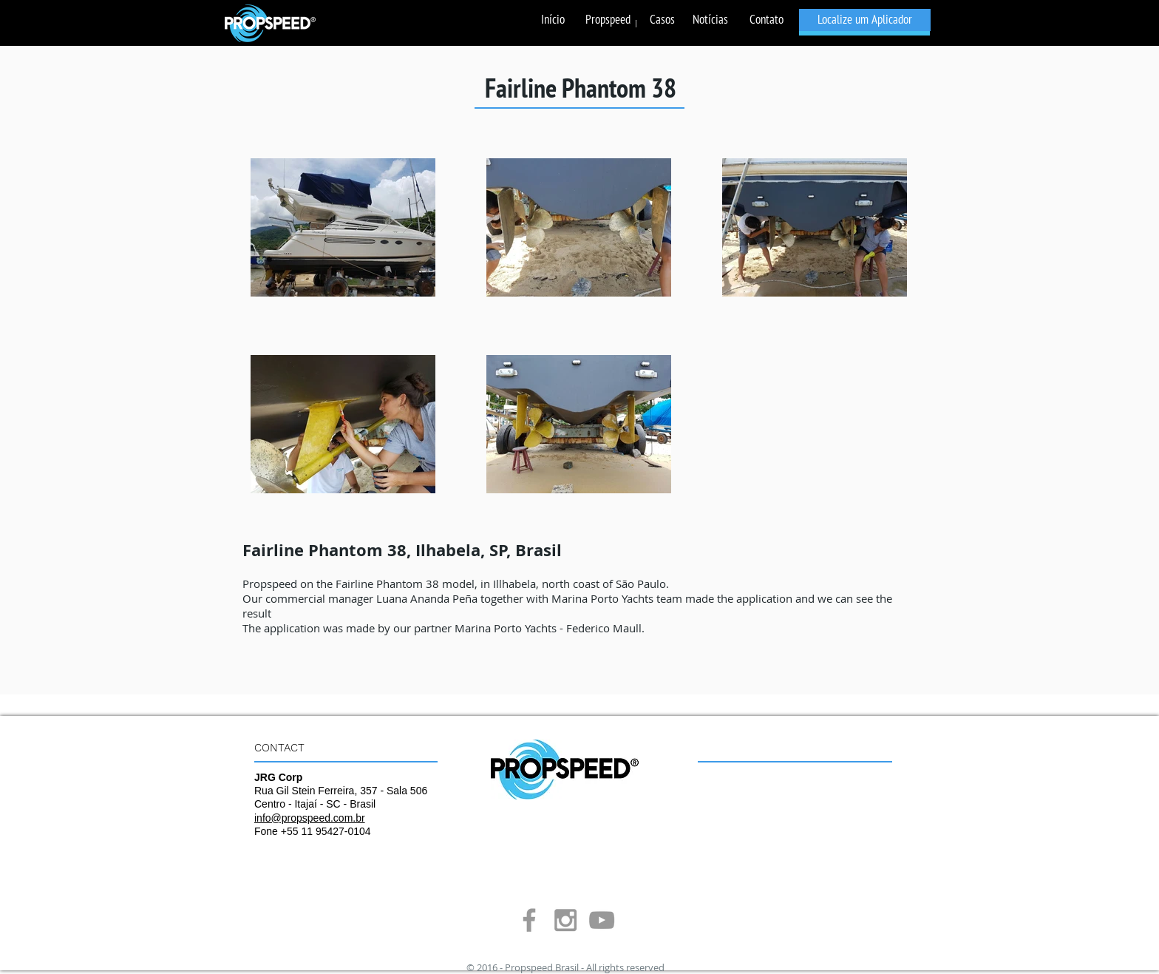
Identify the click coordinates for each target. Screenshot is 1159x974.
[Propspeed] (608, 20)
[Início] (552, 20)
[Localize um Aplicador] (865, 20)
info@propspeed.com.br (309, 818)
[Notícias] (709, 20)
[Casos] (661, 20)
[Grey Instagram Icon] (565, 920)
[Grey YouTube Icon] (601, 920)
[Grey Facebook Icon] (529, 920)
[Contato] (766, 20)
